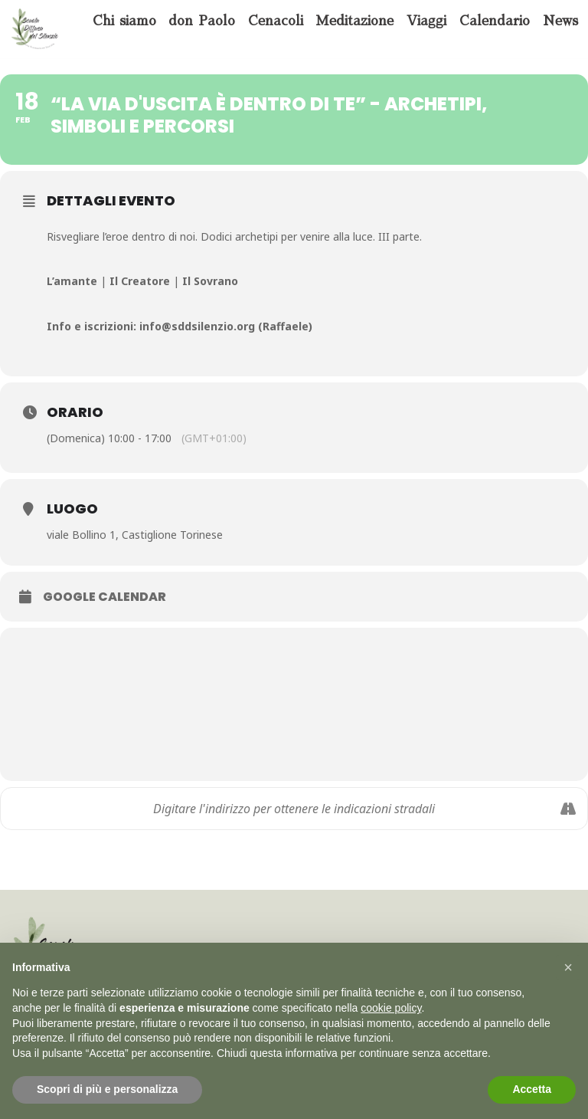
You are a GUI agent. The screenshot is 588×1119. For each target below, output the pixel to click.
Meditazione (354, 21)
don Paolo (201, 21)
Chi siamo (124, 21)
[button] (568, 967)
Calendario (494, 21)
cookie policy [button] (391, 1008)
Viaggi (426, 21)
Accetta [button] (531, 1089)
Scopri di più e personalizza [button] (107, 1089)
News (560, 21)
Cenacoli (275, 21)
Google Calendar (104, 597)
